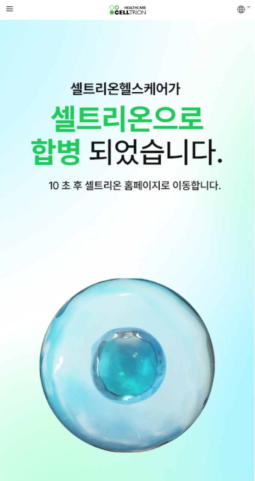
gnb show (9, 9)
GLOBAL (243, 9)
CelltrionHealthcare (128, 10)
